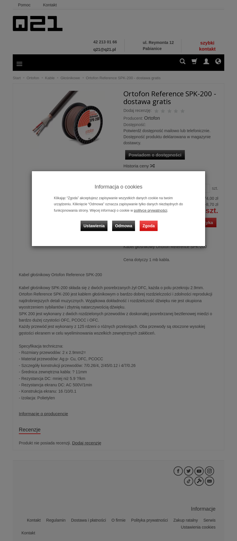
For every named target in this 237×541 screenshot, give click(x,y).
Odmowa (124, 223)
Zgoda (148, 223)
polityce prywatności (149, 210)
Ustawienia (96, 223)
